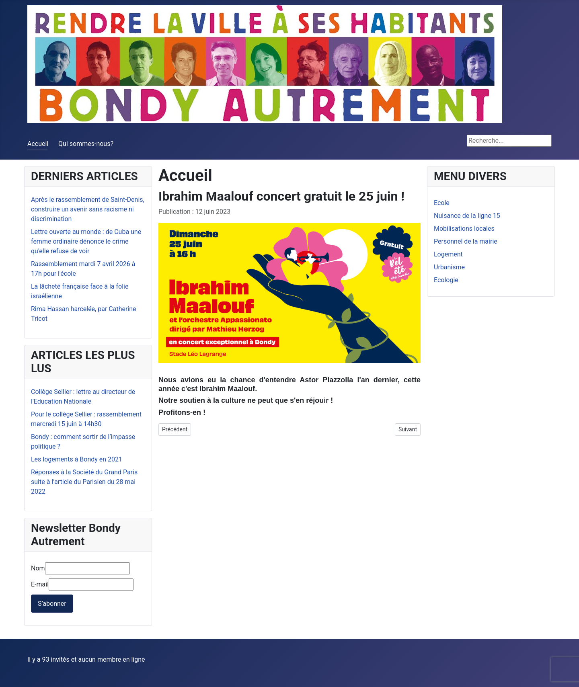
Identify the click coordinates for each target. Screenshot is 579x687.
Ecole (442, 203)
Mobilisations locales (464, 228)
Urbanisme (449, 267)
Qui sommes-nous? (85, 144)
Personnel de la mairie (465, 241)
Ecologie (446, 280)
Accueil (37, 144)
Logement (448, 254)
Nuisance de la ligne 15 (467, 215)
